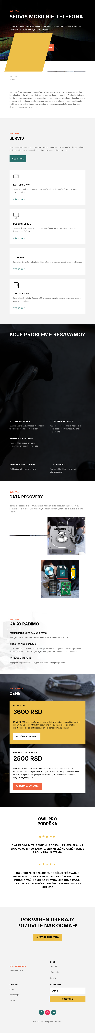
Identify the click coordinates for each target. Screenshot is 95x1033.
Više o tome (18, 159)
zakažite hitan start (27, 736)
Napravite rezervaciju (47, 937)
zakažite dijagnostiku (27, 786)
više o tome (19, 199)
